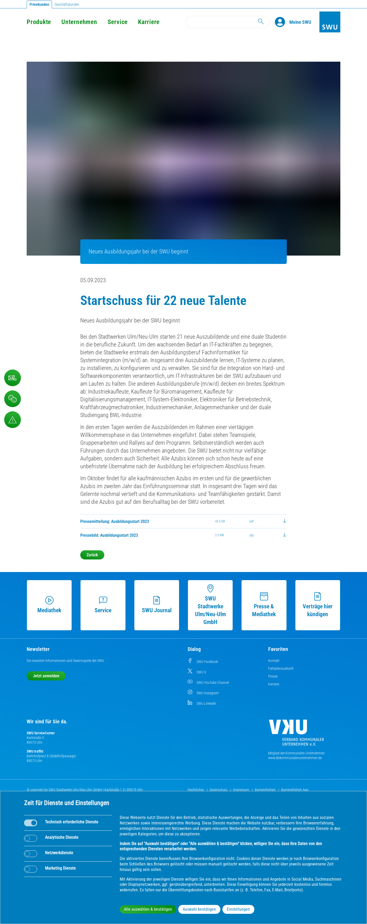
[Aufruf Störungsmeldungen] (12, 419)
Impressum (241, 790)
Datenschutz (219, 790)
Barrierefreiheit (265, 790)
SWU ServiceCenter (41, 733)
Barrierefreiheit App (294, 790)
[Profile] (282, 22)
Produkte (39, 22)
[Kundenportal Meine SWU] (300, 22)
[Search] (227, 22)
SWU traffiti (35, 751)
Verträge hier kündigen (317, 604)
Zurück (92, 554)
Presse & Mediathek (264, 604)
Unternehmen (79, 22)
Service (118, 22)
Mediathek (49, 605)
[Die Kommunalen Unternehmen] (296, 734)
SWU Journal (156, 605)
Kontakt (273, 661)
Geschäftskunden (67, 4)
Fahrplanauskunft (281, 668)
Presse (273, 676)
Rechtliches (196, 790)
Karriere (148, 22)
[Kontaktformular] (12, 377)
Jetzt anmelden (46, 675)
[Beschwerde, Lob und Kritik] (12, 398)
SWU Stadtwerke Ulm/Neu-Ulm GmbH (210, 604)
